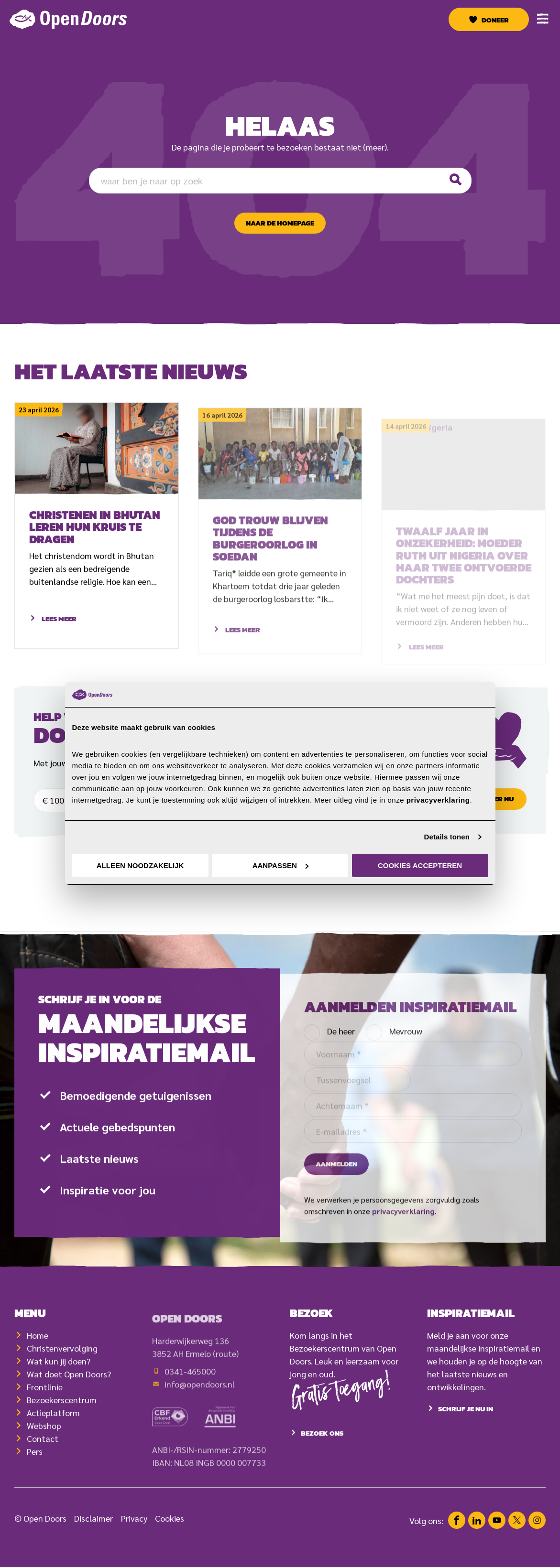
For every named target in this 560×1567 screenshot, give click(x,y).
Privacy (134, 1540)
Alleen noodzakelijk (140, 865)
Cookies (169, 1540)
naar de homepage (280, 223)
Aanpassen (280, 865)
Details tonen (447, 837)
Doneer (495, 20)
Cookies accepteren (420, 865)
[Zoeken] (455, 180)
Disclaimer (93, 1540)
